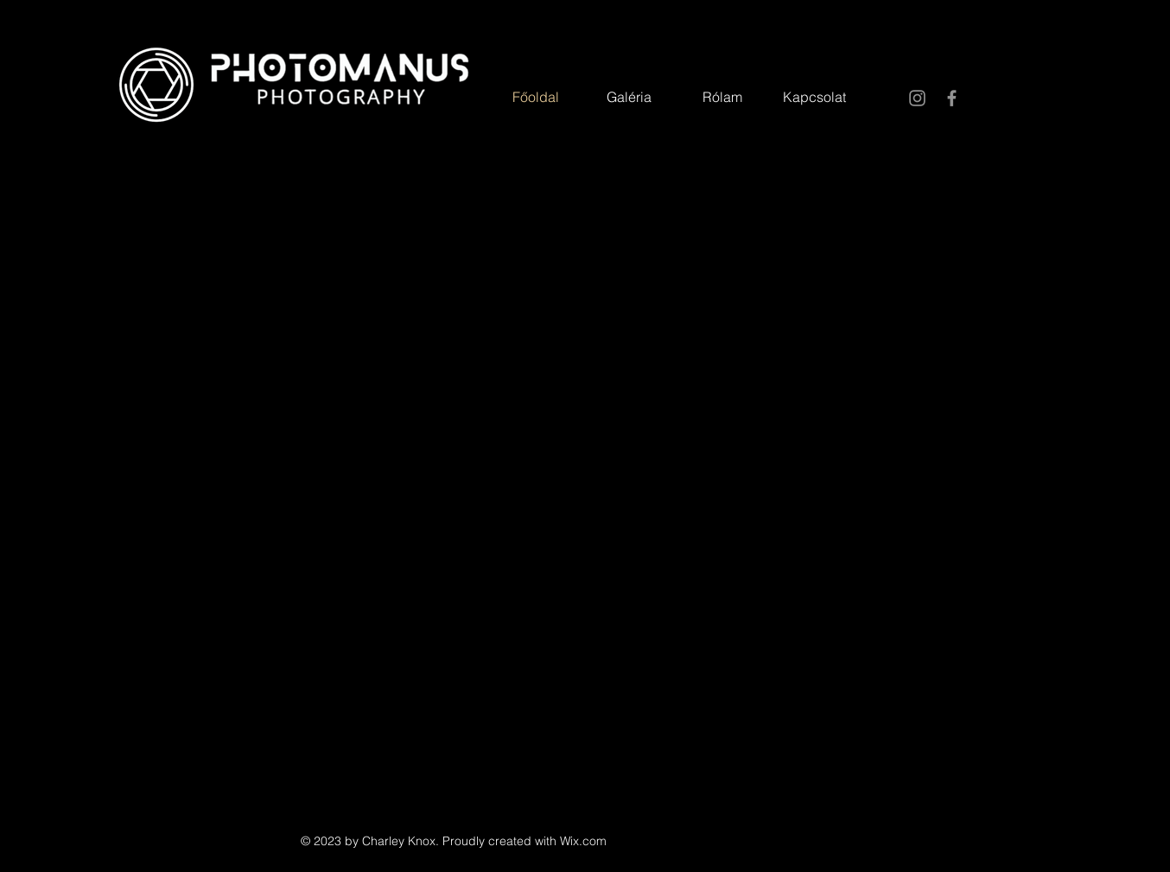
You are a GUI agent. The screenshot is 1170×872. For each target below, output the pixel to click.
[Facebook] (952, 98)
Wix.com (583, 841)
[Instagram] (917, 98)
